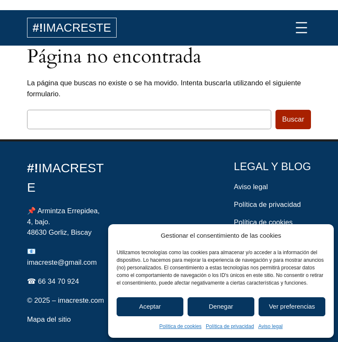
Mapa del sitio (49, 319)
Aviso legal (270, 326)
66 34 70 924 (58, 281)
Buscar (293, 119)
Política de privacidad (230, 326)
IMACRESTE (72, 27)
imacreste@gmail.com (62, 262)
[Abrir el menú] (301, 27)
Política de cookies (180, 326)
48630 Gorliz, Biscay (59, 232)
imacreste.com (81, 300)
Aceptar (150, 306)
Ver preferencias (292, 306)
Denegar (221, 306)
